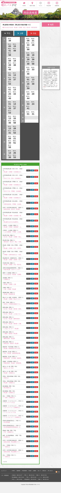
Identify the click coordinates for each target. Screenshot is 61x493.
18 (14, 60)
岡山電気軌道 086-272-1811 (18, 477)
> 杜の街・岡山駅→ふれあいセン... (12, 314)
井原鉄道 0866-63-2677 (17, 475)
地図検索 (18, 470)
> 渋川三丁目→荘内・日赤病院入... (12, 178)
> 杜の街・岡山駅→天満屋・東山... (12, 237)
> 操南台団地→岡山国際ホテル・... (12, 442)
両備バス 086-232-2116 (43, 479)
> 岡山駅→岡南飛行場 (9, 294)
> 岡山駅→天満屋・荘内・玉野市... (12, 248)
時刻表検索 (24, 470)
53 (9, 84)
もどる (5, 461)
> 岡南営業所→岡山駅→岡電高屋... (12, 363)
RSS (59, 471)
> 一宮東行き (6, 446)
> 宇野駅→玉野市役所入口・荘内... (12, 254)
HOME (13, 470)
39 (33, 84)
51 (14, 143)
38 (9, 40)
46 (9, 122)
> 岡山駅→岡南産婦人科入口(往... (12, 348)
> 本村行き (6, 378)
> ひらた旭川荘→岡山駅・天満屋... (12, 274)
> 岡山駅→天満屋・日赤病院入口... (12, 172)
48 (9, 69)
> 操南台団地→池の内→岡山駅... (12, 209)
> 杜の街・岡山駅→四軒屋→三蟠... (12, 323)
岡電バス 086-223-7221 (41, 475)
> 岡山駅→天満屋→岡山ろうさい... (12, 299)
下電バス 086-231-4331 (31, 477)
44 (28, 98)
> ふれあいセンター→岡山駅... (11, 328)
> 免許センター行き (8, 368)
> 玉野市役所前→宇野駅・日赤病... (12, 204)
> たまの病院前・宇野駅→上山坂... (12, 232)
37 (14, 79)
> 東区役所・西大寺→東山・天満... (12, 241)
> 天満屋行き (6, 279)
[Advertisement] (51, 56)
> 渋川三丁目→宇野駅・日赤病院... (12, 191)
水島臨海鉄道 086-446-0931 (30, 479)
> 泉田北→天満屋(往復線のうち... (12, 304)
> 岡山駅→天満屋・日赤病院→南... (12, 215)
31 (33, 114)
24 (33, 104)
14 (28, 94)
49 (14, 50)
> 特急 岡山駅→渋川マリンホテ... (12, 269)
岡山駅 (30, 470)
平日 (28, 170)
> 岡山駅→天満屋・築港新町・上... (12, 227)
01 (9, 75)
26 (14, 153)
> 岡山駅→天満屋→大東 (9, 284)
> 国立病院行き (7, 387)
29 (33, 94)
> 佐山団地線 (6, 422)
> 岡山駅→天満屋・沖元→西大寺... (12, 264)
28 (9, 65)
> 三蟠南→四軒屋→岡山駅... (10, 333)
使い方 (39, 470)
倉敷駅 (34, 470)
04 (28, 104)
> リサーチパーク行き (9, 402)
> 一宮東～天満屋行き (9, 397)
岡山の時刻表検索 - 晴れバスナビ (33, 484)
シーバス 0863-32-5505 (43, 477)
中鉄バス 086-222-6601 (17, 479)
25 (9, 79)
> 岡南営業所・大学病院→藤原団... (12, 358)
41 (9, 50)
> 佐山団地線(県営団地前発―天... (12, 427)
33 (14, 94)
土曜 (32, 170)
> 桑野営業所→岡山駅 (9, 338)
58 (9, 55)
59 (28, 88)
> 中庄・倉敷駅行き (8, 432)
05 (9, 46)
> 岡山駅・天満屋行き (9, 373)
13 (14, 75)
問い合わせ (50, 470)
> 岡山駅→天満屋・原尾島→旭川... (12, 259)
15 (14, 46)
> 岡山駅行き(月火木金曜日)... (11, 222)
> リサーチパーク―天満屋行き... (12, 407)
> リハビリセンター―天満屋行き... (12, 417)
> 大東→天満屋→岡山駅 (9, 289)
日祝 (36, 170)
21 (14, 138)
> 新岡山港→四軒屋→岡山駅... (11, 343)
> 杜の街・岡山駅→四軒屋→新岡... (12, 309)
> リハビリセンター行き (9, 412)
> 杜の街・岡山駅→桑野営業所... (12, 318)
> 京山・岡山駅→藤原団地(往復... (12, 353)
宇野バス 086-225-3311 (29, 475)
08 (9, 60)
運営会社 (44, 470)
